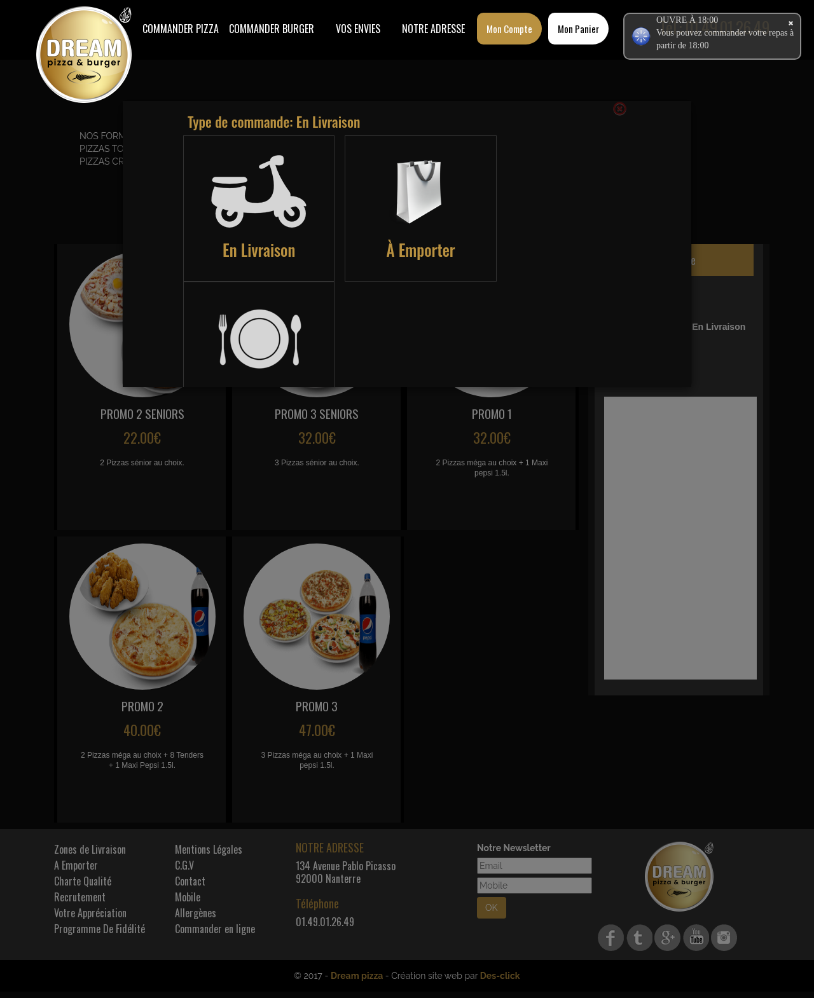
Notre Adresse (433, 28)
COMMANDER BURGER (271, 28)
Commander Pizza (180, 28)
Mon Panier (578, 29)
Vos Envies (358, 28)
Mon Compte (509, 29)
